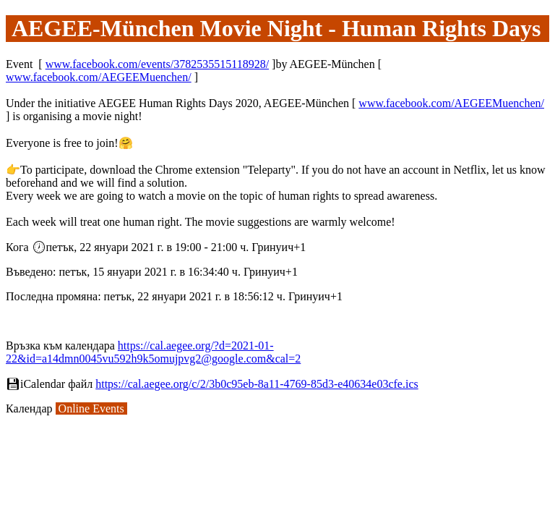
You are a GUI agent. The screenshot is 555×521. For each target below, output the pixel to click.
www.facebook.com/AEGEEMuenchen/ (99, 77)
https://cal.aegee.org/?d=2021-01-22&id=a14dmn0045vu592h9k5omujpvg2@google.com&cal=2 (153, 352)
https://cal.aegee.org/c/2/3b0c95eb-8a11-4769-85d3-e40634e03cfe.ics (256, 384)
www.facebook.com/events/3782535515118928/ (157, 64)
